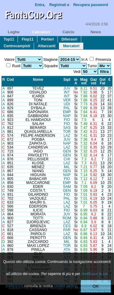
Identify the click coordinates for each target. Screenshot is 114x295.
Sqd (67, 79)
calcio (68, 32)
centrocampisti (17, 46)
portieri (47, 39)
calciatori (41, 32)
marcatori (71, 46)
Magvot (84, 81)
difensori (69, 39)
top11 (9, 39)
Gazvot (93, 81)
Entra (39, 5)
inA (76, 81)
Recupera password (90, 5)
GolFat (102, 81)
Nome (38, 79)
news (96, 32)
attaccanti (46, 46)
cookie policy (65, 286)
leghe (14, 32)
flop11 (27, 39)
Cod (10, 79)
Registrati (57, 5)
